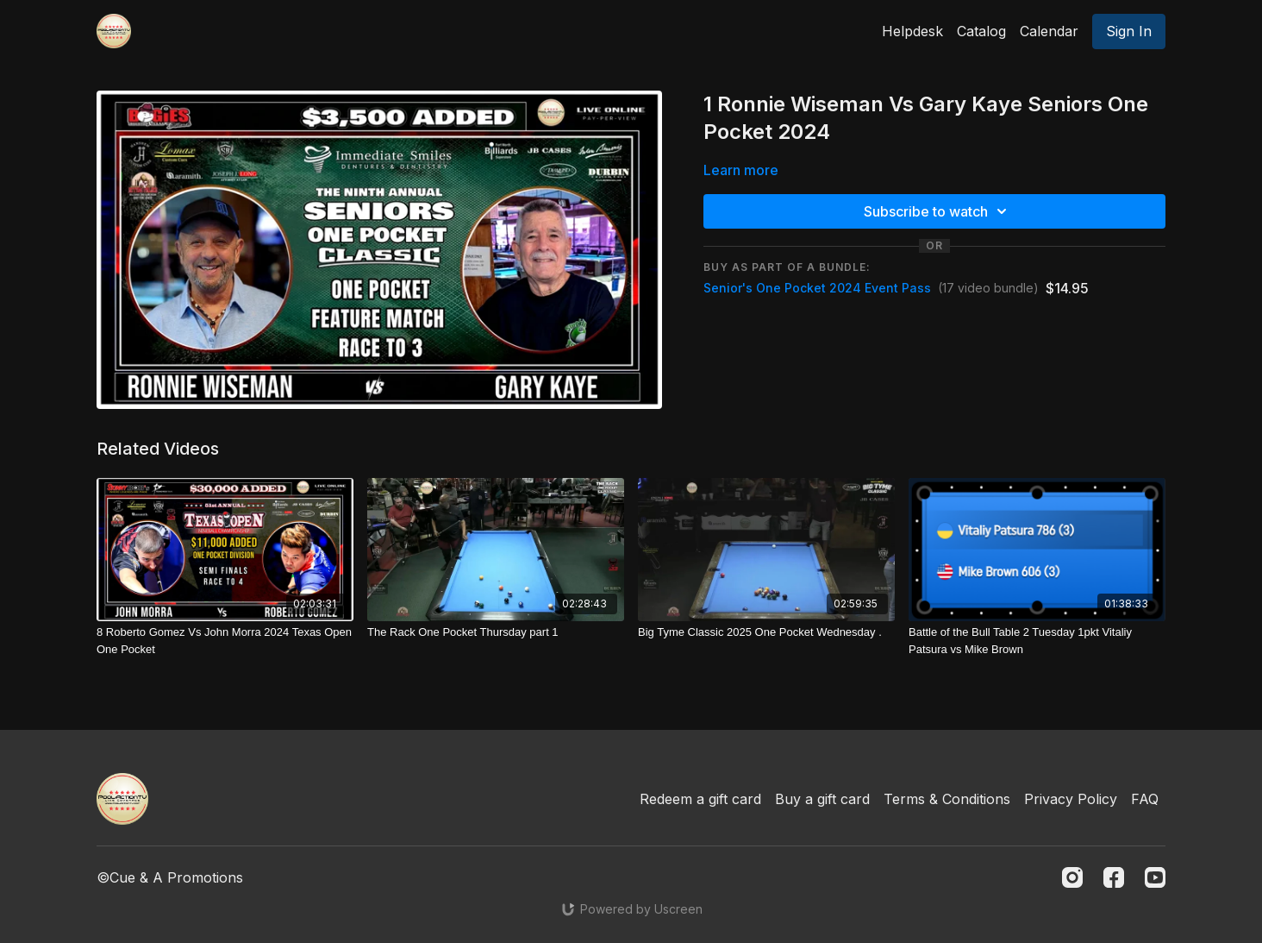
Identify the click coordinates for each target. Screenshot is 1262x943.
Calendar (1049, 31)
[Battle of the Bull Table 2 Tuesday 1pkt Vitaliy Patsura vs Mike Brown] (1037, 640)
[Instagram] (1072, 877)
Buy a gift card (822, 799)
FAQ (1145, 799)
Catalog (981, 31)
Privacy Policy (1070, 799)
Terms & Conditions (947, 799)
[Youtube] (1155, 877)
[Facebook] (1113, 877)
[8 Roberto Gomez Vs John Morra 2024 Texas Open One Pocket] (225, 640)
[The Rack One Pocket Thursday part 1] (495, 632)
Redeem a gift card (700, 799)
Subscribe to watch (938, 211)
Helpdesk (912, 31)
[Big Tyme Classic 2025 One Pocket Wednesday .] (766, 632)
